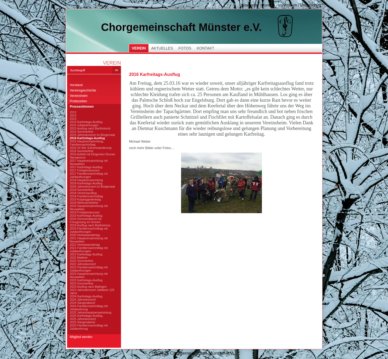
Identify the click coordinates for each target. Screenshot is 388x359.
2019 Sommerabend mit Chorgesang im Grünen (85, 220)
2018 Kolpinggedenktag (85, 199)
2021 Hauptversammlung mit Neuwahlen (89, 240)
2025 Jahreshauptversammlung (90, 312)
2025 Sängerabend (82, 322)
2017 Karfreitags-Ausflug (86, 167)
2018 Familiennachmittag (86, 196)
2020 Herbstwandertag (85, 235)
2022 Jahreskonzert (83, 264)
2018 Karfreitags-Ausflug (86, 183)
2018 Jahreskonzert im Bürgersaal (92, 186)
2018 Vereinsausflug (83, 193)
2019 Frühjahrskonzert (84, 212)
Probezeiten (78, 101)
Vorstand (76, 85)
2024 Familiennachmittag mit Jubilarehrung (89, 307)
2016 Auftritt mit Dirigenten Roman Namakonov (92, 156)
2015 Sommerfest (81, 131)
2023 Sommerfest (81, 283)
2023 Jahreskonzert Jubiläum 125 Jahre (92, 291)
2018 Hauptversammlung (86, 180)
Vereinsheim (79, 96)
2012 (73, 112)
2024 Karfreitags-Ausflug (86, 296)
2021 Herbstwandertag (85, 244)
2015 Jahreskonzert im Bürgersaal (92, 134)
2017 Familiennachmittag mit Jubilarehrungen (89, 175)
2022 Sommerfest (81, 260)
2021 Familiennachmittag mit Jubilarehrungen (89, 249)
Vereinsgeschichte (83, 90)
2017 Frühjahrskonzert (84, 170)
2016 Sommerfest (81, 151)
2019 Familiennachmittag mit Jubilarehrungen (89, 230)
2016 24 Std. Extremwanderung (91, 147)
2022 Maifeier (79, 257)
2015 (73, 118)
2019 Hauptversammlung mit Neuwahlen (89, 207)
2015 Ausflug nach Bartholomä (90, 128)
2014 (73, 115)
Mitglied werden (81, 337)
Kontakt (268, 5)
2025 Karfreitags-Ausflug (86, 315)
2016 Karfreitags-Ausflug (87, 138)
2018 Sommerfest (81, 189)
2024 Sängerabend (82, 302)
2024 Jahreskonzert (83, 299)
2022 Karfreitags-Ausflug (86, 254)
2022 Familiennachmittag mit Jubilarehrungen (89, 269)
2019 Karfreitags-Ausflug (86, 215)
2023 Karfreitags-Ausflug (86, 280)
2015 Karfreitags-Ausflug (86, 122)
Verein (139, 48)
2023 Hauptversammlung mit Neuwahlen (89, 275)
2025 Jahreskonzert (83, 319)
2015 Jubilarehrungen (84, 125)
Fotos (184, 48)
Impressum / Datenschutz (299, 5)
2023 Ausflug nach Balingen (88, 286)
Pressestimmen (82, 106)
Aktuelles (162, 48)
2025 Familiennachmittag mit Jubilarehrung (89, 327)
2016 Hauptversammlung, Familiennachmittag (87, 143)
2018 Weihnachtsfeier (84, 202)
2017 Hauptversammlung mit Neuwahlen (89, 162)
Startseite (250, 5)
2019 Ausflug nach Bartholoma (90, 225)
